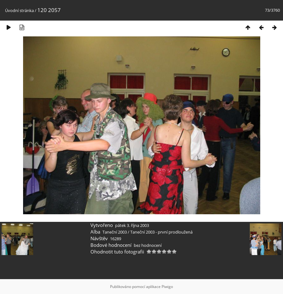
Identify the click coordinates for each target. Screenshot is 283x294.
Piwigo (167, 286)
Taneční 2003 (114, 232)
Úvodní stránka (19, 10)
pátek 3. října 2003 (132, 225)
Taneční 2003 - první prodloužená (161, 232)
